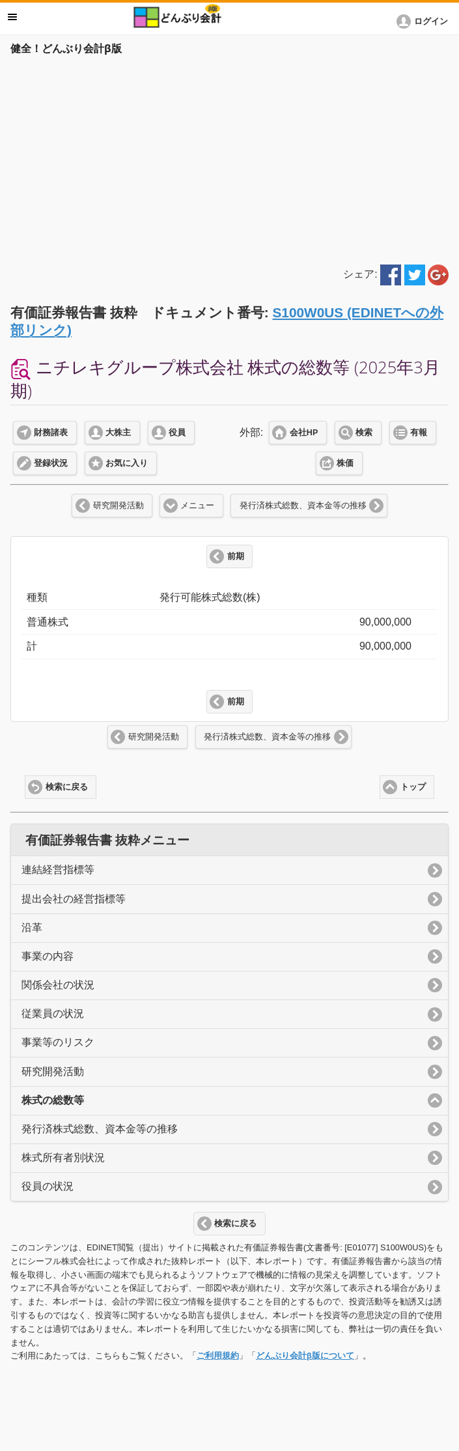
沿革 (31, 927)
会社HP (304, 432)
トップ (413, 787)
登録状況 (51, 463)
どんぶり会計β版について (305, 1355)
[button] (424, 21)
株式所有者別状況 (63, 1157)
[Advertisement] (229, 157)
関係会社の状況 (57, 984)
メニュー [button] (12, 17)
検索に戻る (67, 787)
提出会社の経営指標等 (73, 898)
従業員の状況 (52, 1013)
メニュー (197, 505)
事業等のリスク (57, 1042)
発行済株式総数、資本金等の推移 (303, 505)
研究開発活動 (118, 505)
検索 (363, 432)
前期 (235, 556)
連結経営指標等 (57, 869)
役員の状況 (47, 1186)
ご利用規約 (218, 1355)
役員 (177, 432)
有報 (418, 432)
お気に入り (126, 463)
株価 (345, 463)
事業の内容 (47, 956)
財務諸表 (51, 432)
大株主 (118, 432)
